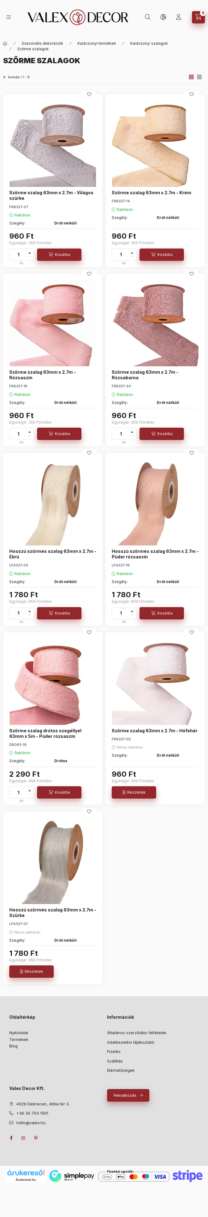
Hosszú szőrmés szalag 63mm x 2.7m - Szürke (52, 912)
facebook (11, 1138)
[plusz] (29, 253)
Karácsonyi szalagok (149, 43)
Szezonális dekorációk (42, 43)
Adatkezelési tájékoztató (130, 1042)
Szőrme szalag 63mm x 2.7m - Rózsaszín (42, 374)
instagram (23, 1138)
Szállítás (115, 1061)
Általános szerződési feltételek (136, 1032)
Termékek (18, 1039)
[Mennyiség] (18, 255)
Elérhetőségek (121, 1070)
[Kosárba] (59, 255)
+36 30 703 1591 (32, 1113)
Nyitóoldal (18, 1032)
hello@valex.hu (31, 1122)
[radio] (199, 77)
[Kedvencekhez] (89, 94)
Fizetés (114, 1051)
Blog (13, 1045)
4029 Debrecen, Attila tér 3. (43, 1103)
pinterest (36, 1138)
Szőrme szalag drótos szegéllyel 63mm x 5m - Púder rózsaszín (45, 733)
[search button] (148, 17)
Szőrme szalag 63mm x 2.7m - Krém (151, 192)
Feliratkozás (125, 1095)
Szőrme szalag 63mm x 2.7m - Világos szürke (51, 195)
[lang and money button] (163, 17)
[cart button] (198, 17)
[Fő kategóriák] (5, 43)
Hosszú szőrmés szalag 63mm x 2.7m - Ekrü (52, 554)
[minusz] (29, 256)
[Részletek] (134, 792)
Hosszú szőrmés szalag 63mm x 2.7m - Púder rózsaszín (155, 554)
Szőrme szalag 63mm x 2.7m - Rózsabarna (145, 374)
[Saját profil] (179, 17)
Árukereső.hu (26, 1180)
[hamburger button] (8, 17)
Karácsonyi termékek (96, 43)
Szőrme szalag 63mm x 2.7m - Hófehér (155, 730)
